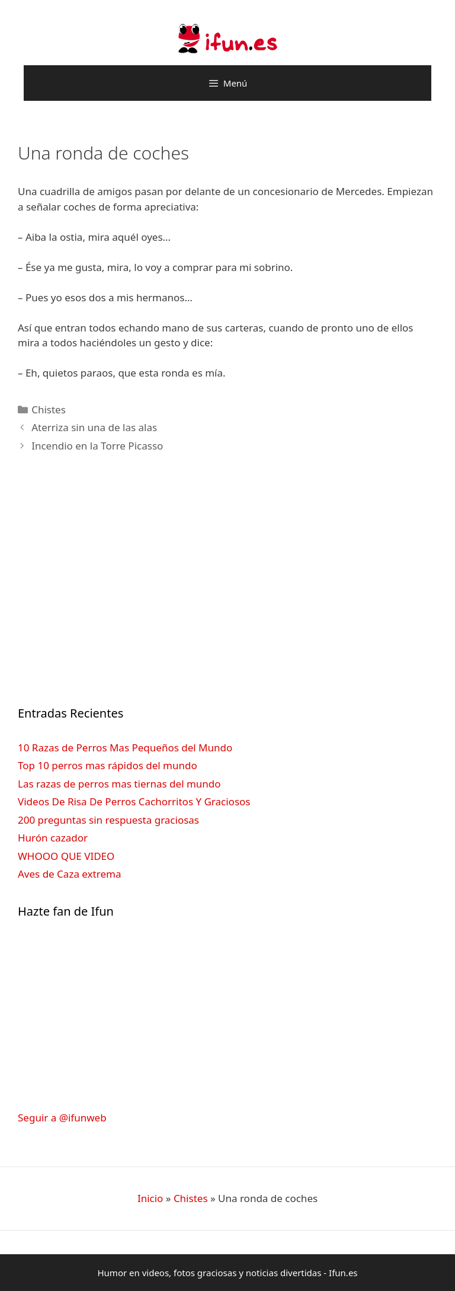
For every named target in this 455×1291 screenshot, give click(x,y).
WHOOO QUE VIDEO (66, 856)
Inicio (150, 1198)
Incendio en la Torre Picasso (97, 445)
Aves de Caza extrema (69, 874)
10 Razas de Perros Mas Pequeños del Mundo (125, 747)
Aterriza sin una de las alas (94, 427)
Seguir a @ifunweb (62, 1117)
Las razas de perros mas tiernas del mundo (119, 783)
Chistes (48, 409)
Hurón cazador (53, 837)
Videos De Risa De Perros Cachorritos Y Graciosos (134, 801)
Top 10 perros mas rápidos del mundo (107, 765)
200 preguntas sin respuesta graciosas (108, 820)
